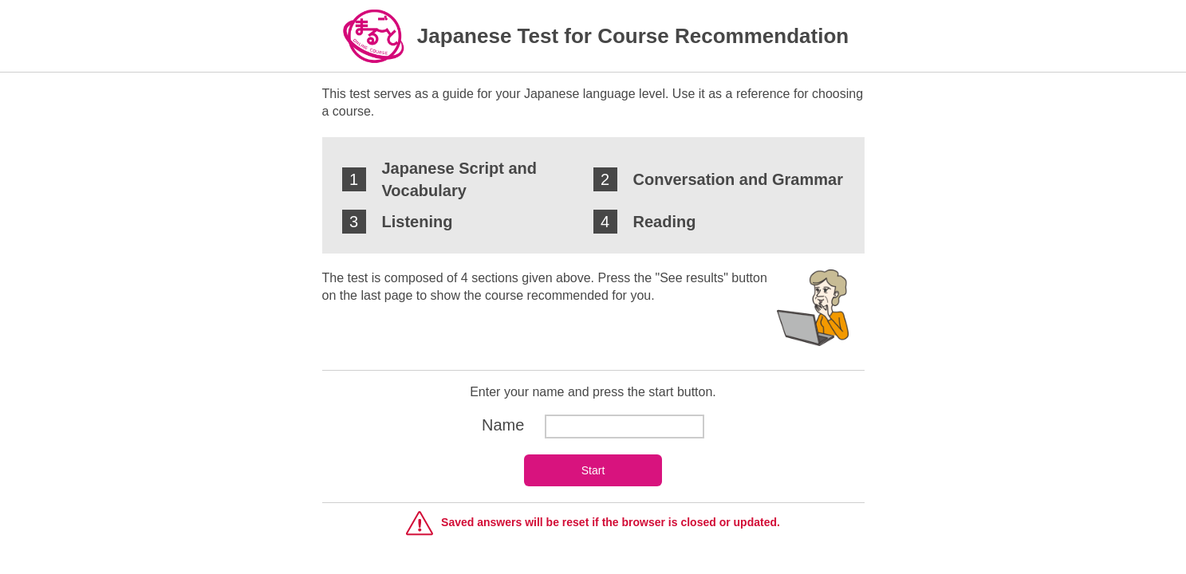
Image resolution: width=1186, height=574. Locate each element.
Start (593, 470)
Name (593, 425)
